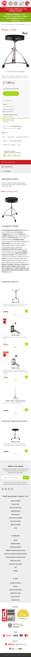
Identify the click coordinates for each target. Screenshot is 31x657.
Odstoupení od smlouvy (15, 564)
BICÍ (6, 24)
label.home (2, 24)
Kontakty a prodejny (15, 583)
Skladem (15, 314)
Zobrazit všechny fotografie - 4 (16, 71)
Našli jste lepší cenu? (15, 507)
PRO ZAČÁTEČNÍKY (15, 141)
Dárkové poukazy (15, 543)
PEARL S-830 (16, 302)
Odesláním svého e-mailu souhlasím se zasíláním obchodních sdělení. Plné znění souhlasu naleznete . (15, 483)
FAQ (15, 567)
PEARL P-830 (15, 368)
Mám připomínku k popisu (10, 191)
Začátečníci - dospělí (9, 145)
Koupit (26, 311)
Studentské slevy (15, 511)
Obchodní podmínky (15, 547)
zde (27, 484)
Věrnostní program (15, 521)
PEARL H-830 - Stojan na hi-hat (15, 401)
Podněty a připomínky (16, 589)
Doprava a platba (15, 500)
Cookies (15, 570)
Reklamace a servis (15, 560)
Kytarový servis (15, 514)
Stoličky (29, 24)
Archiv (15, 528)
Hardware (11, 24)
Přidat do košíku (11, 93)
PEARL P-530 (15, 335)
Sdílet (5, 132)
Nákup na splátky (15, 524)
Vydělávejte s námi (15, 593)
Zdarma (5, 122)
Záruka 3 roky (9, 120)
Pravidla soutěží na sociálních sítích (15, 557)
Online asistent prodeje (15, 517)
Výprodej (5, 352)
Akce (4, 319)
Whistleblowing (15, 600)
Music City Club (15, 596)
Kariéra (15, 586)
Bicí (19, 145)
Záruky (15, 540)
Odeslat (26, 477)
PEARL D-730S (15, 442)
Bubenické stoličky (21, 24)
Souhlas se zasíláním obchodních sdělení (15, 553)
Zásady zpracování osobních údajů (15, 550)
